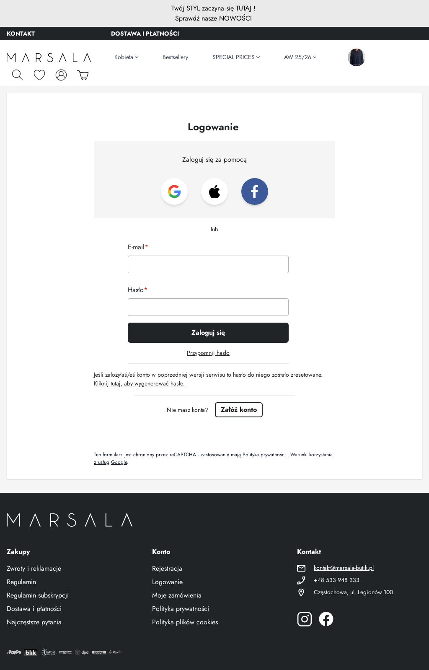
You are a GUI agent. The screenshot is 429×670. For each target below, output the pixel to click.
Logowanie (167, 582)
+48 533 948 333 (336, 580)
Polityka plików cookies (185, 622)
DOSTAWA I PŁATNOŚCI (145, 33)
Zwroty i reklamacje (34, 568)
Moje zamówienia (177, 595)
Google (119, 462)
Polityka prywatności (264, 454)
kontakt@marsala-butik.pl (344, 568)
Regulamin (21, 582)
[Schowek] (39, 75)
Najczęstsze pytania (34, 622)
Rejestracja (167, 568)
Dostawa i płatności (34, 608)
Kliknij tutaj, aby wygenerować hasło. (139, 383)
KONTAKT (21, 33)
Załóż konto (239, 409)
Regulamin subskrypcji (38, 595)
